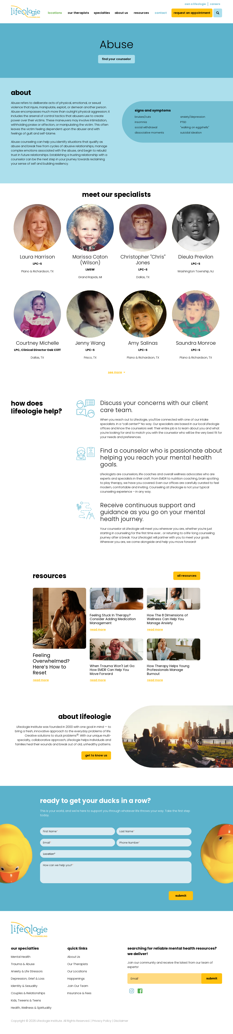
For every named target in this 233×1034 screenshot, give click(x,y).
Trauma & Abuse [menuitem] (23, 964)
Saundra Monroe (196, 343)
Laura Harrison (37, 256)
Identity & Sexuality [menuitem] (24, 986)
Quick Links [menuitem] (77, 948)
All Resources (186, 576)
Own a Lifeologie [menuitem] (195, 4)
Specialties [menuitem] (102, 13)
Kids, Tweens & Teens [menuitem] (26, 1000)
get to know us (96, 755)
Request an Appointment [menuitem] (192, 13)
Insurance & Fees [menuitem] (79, 993)
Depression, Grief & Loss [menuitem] (27, 979)
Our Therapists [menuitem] (78, 13)
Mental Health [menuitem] (20, 957)
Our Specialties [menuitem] (25, 948)
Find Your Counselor (116, 59)
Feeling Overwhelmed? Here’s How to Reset (51, 664)
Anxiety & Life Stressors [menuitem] (27, 971)
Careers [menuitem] (215, 4)
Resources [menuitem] (141, 13)
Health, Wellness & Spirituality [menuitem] (31, 1008)
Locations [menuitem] (55, 13)
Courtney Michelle (37, 343)
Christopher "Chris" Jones (143, 259)
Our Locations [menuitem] (77, 971)
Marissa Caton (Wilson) (90, 259)
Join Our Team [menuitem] (77, 986)
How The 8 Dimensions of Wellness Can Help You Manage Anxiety (167, 619)
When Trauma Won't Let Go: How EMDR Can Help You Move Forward (112, 670)
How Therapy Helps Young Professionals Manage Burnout (168, 670)
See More (115, 372)
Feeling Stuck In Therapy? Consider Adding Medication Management (113, 619)
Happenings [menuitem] (76, 979)
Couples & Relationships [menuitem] (28, 993)
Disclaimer (121, 1021)
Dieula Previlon (195, 256)
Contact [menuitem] (161, 13)
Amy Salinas (143, 343)
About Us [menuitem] (121, 13)
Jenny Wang (90, 343)
